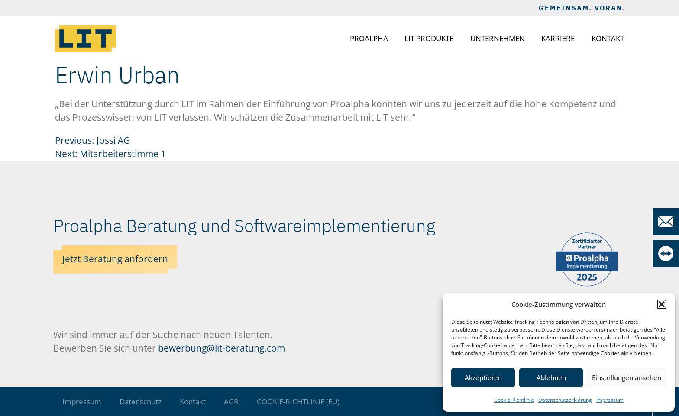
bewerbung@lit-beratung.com (221, 348)
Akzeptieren (483, 377)
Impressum (610, 399)
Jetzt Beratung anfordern (115, 259)
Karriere (558, 38)
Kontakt (608, 38)
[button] (661, 304)
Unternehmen (497, 38)
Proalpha (369, 38)
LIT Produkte (428, 38)
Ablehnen (551, 377)
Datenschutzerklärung (565, 399)
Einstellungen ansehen (626, 377)
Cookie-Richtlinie (514, 399)
